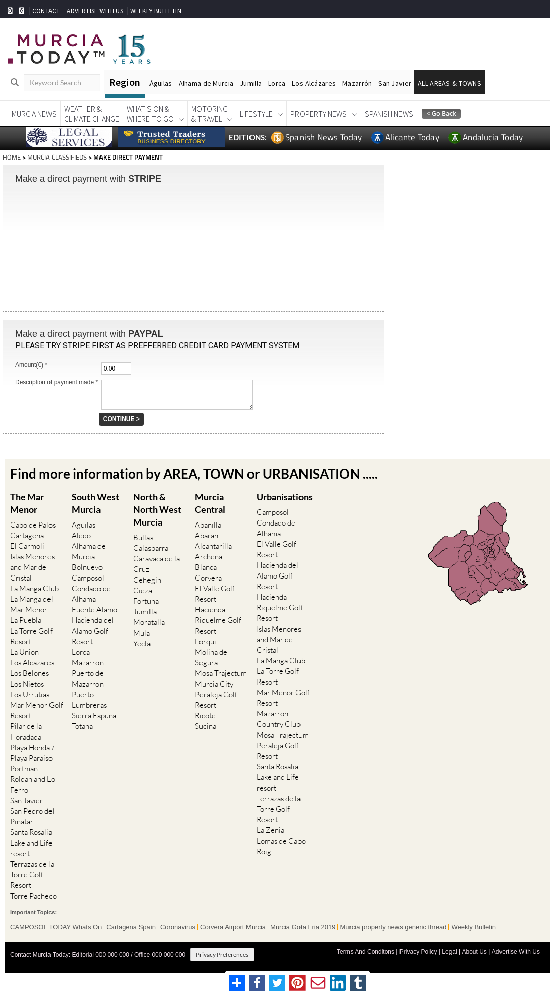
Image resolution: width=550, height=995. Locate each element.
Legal (449, 951)
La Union (24, 652)
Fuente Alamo (94, 609)
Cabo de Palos (33, 525)
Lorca (276, 83)
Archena (208, 556)
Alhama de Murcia (206, 83)
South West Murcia (95, 502)
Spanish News (389, 114)
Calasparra (150, 548)
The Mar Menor (27, 502)
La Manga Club (34, 588)
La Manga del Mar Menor (31, 604)
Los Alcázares (314, 83)
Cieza (142, 590)
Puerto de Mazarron (88, 678)
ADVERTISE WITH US (95, 11)
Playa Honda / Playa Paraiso (32, 753)
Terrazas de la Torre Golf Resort (32, 874)
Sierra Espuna (94, 715)
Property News (318, 114)
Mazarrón (357, 83)
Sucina (205, 726)
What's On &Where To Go (150, 113)
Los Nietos (27, 684)
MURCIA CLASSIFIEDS (57, 157)
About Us (474, 951)
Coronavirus (177, 927)
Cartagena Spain (131, 927)
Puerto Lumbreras (89, 700)
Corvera (208, 578)
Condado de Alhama (91, 594)
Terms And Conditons (365, 951)
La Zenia (270, 829)
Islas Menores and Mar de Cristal (32, 567)
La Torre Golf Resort (31, 636)
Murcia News (34, 114)
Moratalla (149, 622)
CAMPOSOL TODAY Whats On (56, 927)
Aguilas (83, 525)
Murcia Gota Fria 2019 (302, 927)
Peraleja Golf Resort (216, 700)
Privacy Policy (418, 951)
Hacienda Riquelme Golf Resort (218, 620)
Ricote (205, 715)
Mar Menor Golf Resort (36, 710)
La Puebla (25, 620)
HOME (12, 157)
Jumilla (251, 83)
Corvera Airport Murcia (233, 927)
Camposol (88, 578)
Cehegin (147, 580)
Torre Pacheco (33, 896)
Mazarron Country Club (279, 718)
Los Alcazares (32, 662)
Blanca (206, 567)
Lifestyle (256, 114)
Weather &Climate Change (91, 113)
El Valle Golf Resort (215, 594)
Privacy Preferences (222, 954)
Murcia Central (210, 502)
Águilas (160, 83)
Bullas (143, 537)
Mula (141, 633)
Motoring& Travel (209, 113)
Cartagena (27, 535)
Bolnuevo (87, 567)
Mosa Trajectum (221, 673)
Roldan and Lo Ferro (32, 784)
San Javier (394, 83)
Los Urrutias (29, 694)
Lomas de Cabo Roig (281, 845)
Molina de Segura (211, 657)
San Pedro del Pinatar (32, 816)
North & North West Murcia (157, 509)
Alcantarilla (213, 546)
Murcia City (214, 684)
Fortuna (146, 601)
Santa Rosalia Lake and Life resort (31, 842)
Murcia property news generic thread (393, 927)
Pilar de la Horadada (26, 731)
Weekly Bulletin (473, 927)
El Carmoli (27, 546)
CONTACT (46, 11)
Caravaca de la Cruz (156, 564)
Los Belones (29, 673)
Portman (24, 768)
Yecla (142, 643)
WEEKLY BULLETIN (155, 11)
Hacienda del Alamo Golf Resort (93, 630)
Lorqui (205, 641)
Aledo (81, 535)
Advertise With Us (516, 951)
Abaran (206, 535)
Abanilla (208, 525)
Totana (82, 726)
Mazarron (88, 662)
